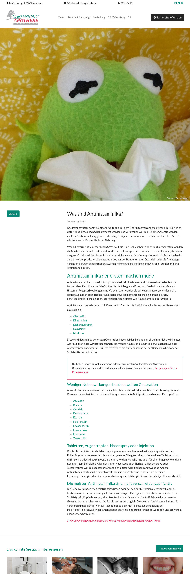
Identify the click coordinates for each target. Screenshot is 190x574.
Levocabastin (81, 425)
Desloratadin (80, 413)
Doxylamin (79, 328)
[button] (128, 16)
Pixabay (185, 198)
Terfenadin (79, 438)
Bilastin (77, 405)
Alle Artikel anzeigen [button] (170, 548)
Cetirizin (78, 409)
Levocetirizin (80, 430)
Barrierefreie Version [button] (167, 17)
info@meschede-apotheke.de (82, 3)
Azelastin (78, 400)
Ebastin (77, 417)
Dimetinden (80, 320)
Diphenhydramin (82, 324)
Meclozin (78, 333)
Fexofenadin (80, 421)
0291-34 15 (126, 3)
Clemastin (79, 316)
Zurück (13, 213)
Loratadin (79, 434)
